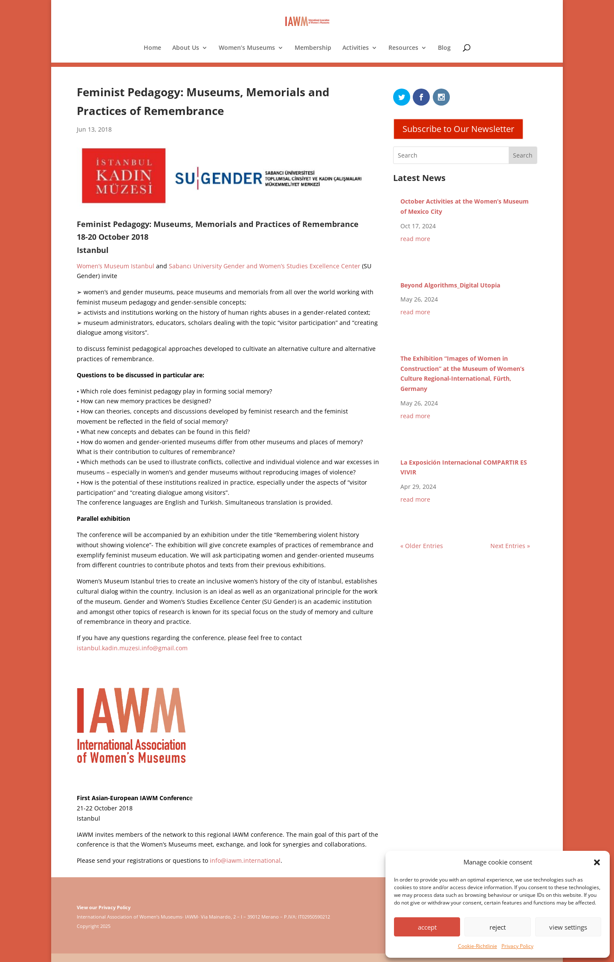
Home (152, 48)
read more (415, 239)
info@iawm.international (245, 860)
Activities (355, 48)
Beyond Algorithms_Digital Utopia (450, 285)
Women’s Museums (247, 48)
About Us (185, 48)
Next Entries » (510, 546)
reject (497, 927)
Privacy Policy (517, 946)
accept (427, 927)
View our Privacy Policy (103, 907)
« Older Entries (421, 546)
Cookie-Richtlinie (477, 946)
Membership (313, 48)
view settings (568, 927)
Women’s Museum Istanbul (115, 266)
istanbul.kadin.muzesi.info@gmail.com (132, 648)
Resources (403, 48)
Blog (444, 48)
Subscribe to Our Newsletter (458, 129)
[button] (597, 862)
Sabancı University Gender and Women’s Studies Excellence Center (264, 266)
